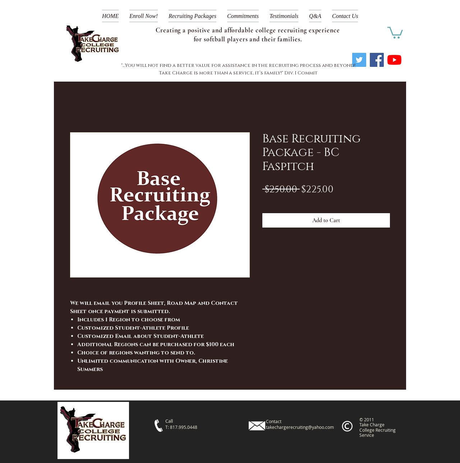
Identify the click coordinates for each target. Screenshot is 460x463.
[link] (395, 32)
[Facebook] (377, 60)
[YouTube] (394, 60)
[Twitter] (359, 60)
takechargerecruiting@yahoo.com (300, 427)
